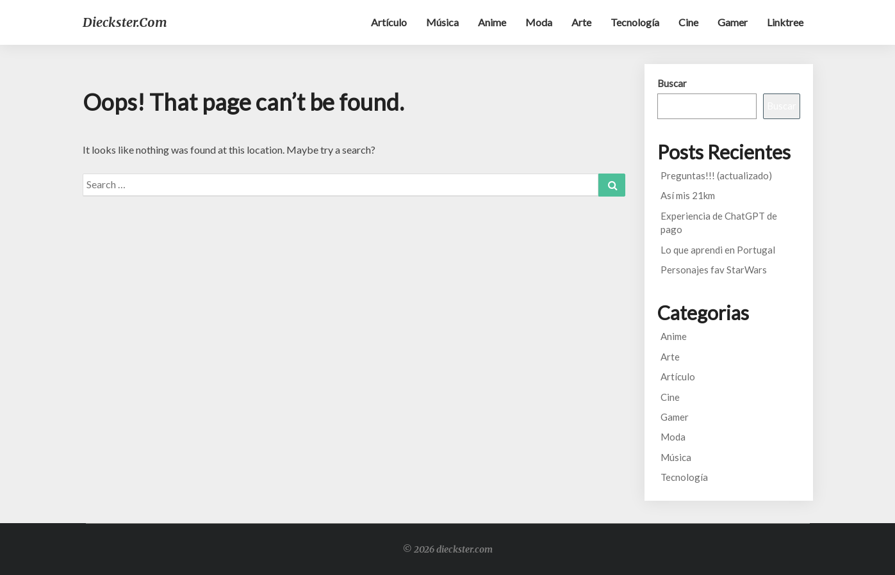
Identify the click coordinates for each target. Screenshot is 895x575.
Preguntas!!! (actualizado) (716, 175)
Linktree (785, 22)
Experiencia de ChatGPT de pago (719, 222)
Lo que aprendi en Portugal (718, 249)
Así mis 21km (688, 195)
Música (442, 22)
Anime (492, 22)
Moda (538, 22)
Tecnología (635, 22)
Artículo (389, 22)
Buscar (672, 83)
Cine (688, 22)
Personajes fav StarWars (714, 269)
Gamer (733, 22)
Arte (581, 22)
